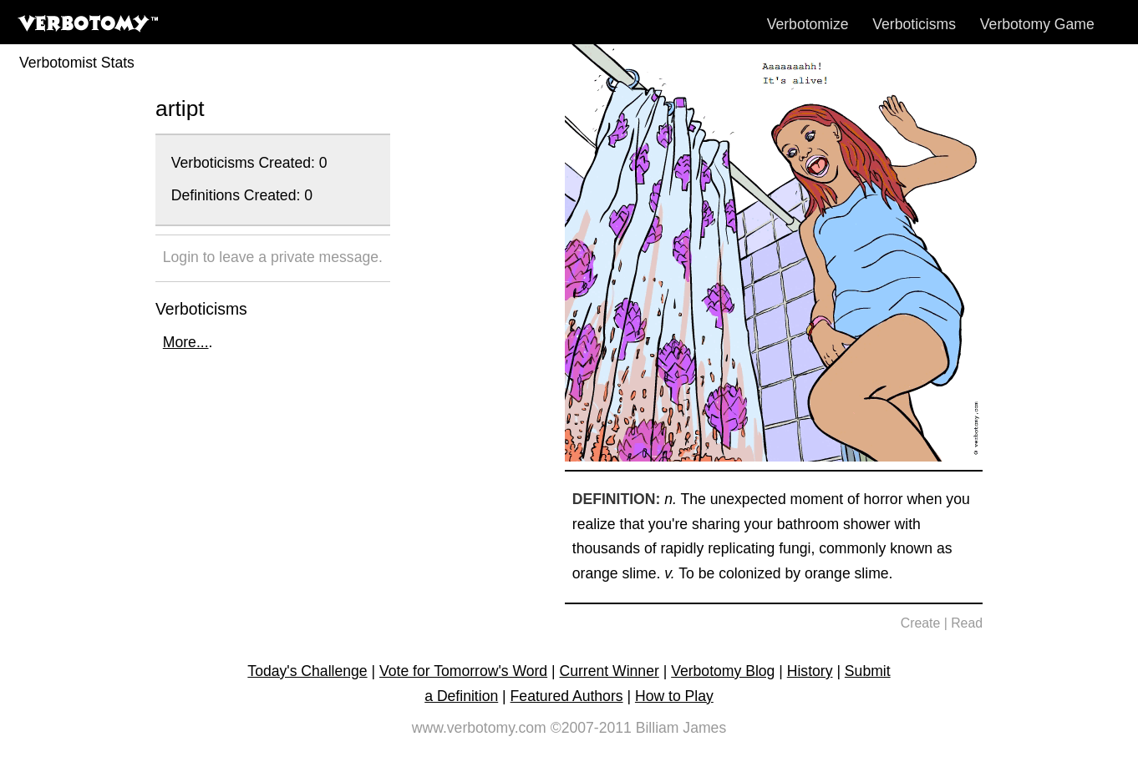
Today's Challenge (307, 671)
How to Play (674, 696)
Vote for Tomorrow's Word (463, 671)
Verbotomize (808, 24)
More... (186, 342)
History (810, 671)
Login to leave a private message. (273, 257)
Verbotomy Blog (723, 671)
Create (921, 623)
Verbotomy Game (1037, 24)
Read (967, 623)
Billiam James (681, 727)
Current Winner (609, 671)
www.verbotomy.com (479, 727)
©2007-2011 (591, 727)
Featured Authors (567, 696)
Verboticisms (914, 24)
